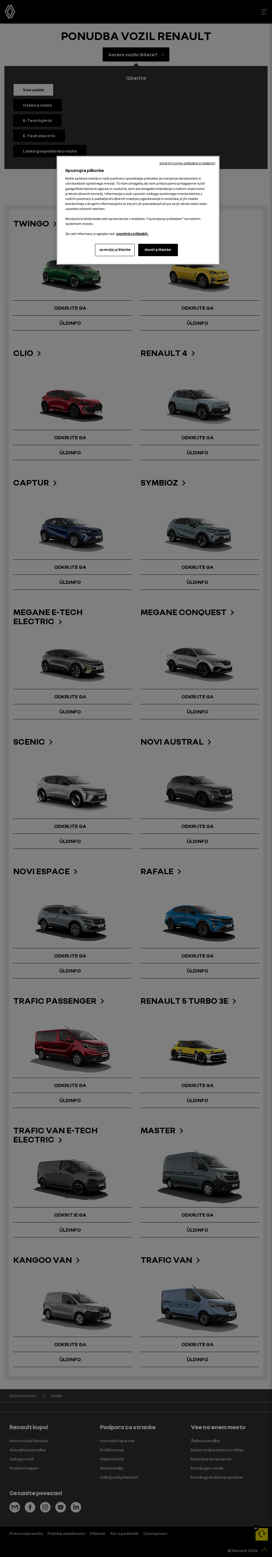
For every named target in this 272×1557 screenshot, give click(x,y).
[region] (138, 210)
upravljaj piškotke (115, 250)
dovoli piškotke (158, 250)
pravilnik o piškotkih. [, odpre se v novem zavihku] (132, 234)
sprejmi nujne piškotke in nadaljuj (187, 163)
